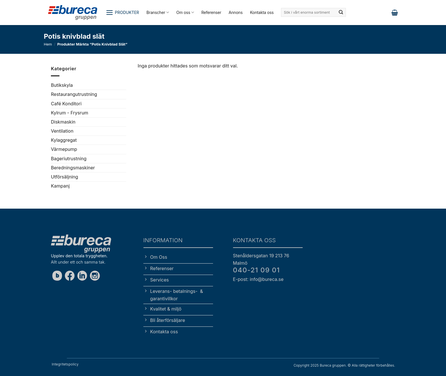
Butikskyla (62, 85)
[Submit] (341, 12)
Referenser (211, 12)
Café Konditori (66, 103)
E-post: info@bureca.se (258, 279)
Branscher (157, 12)
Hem (48, 44)
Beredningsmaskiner (73, 167)
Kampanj (60, 186)
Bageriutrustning (68, 158)
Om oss (185, 12)
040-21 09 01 (256, 270)
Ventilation (62, 131)
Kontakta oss (262, 12)
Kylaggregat (64, 140)
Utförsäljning (64, 177)
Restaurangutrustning (74, 94)
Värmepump (64, 149)
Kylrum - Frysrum (69, 112)
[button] (122, 12)
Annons (236, 12)
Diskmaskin (63, 122)
